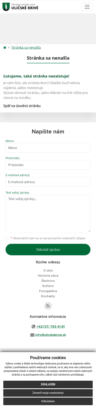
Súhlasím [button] (48, 384)
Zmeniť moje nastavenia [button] (47, 392)
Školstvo (48, 280)
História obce (48, 275)
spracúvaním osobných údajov (64, 238)
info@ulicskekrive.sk (50, 334)
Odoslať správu (48, 249)
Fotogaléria (48, 291)
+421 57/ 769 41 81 (50, 326)
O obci (48, 270)
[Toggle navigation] (87, 7)
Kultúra (48, 286)
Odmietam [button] (48, 401)
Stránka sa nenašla (26, 47)
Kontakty (48, 296)
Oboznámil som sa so (48, 238)
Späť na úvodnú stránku (22, 106)
